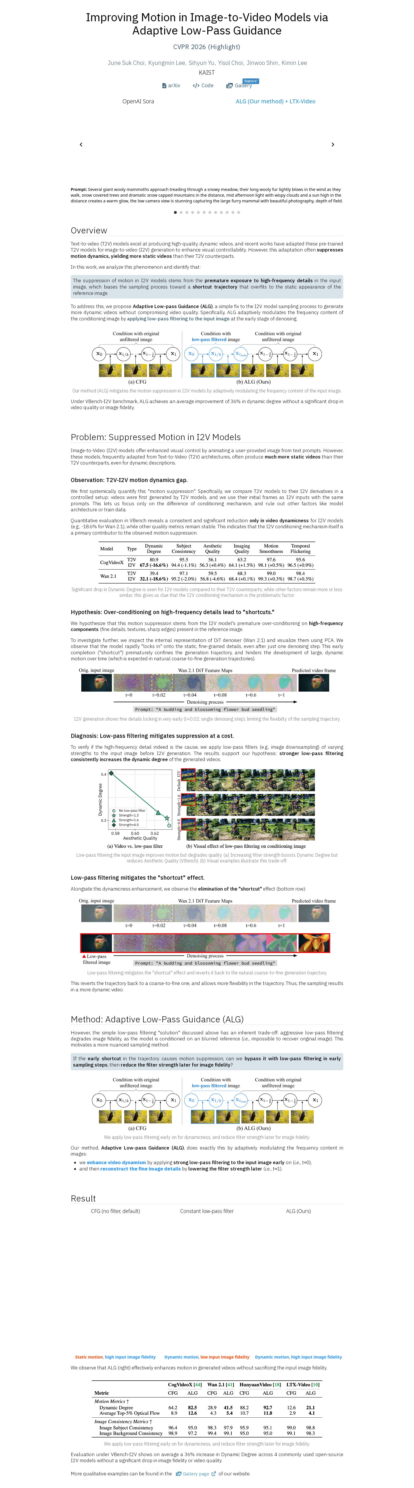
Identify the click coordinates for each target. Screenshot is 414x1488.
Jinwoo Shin (262, 63)
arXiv (171, 85)
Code (203, 85)
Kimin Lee (294, 63)
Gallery (239, 85)
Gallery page (196, 1474)
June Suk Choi (126, 63)
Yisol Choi (230, 63)
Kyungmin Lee (166, 63)
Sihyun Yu (201, 63)
